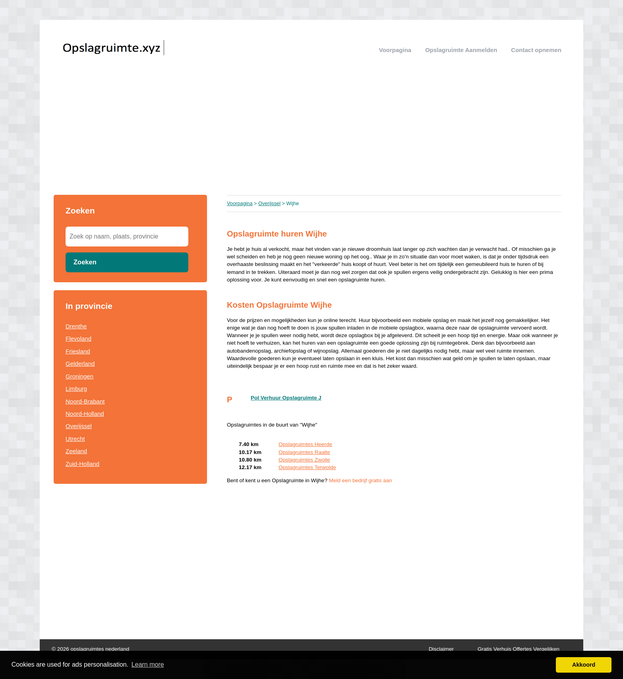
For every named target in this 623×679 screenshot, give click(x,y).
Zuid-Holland (82, 463)
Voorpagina (395, 50)
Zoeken (85, 262)
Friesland (78, 351)
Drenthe (76, 326)
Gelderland (80, 363)
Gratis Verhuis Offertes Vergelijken (518, 649)
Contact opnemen (536, 50)
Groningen (79, 376)
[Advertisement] (311, 135)
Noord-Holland (85, 413)
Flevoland (78, 338)
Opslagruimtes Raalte (304, 452)
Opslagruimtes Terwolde (307, 467)
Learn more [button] (148, 664)
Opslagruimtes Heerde (305, 444)
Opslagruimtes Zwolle (304, 460)
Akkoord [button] (583, 665)
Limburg (76, 388)
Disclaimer (441, 649)
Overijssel (79, 426)
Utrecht (75, 438)
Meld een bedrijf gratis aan (360, 480)
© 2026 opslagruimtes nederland (90, 649)
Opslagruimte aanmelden (461, 50)
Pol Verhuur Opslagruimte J (286, 398)
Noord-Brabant (85, 401)
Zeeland (76, 451)
